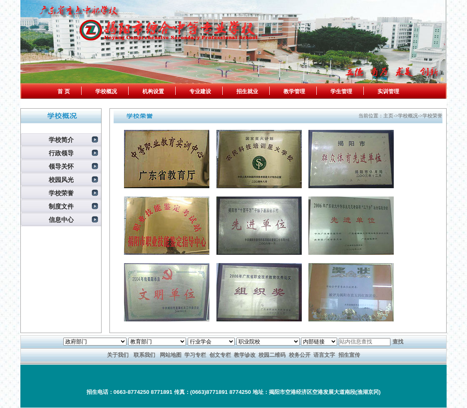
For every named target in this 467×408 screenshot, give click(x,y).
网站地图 (170, 355)
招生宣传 (349, 355)
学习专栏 (195, 355)
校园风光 (61, 180)
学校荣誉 (61, 193)
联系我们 (144, 355)
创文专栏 (220, 355)
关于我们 (118, 355)
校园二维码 (272, 355)
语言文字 (324, 355)
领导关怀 (61, 166)
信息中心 (61, 219)
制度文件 (61, 206)
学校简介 (61, 140)
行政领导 (61, 153)
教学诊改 (245, 355)
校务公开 (300, 355)
